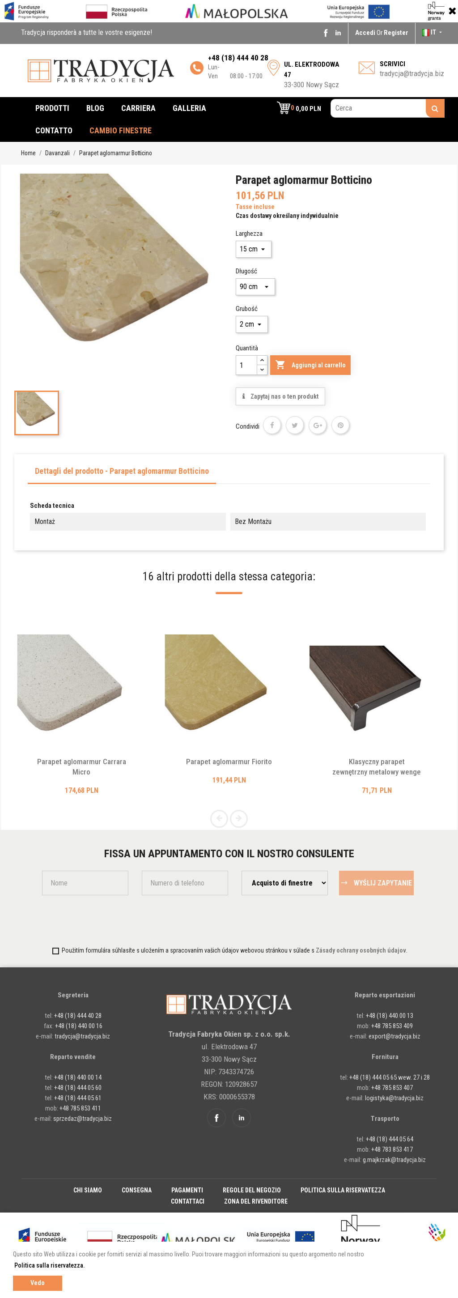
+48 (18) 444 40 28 (77, 1016)
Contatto (53, 130)
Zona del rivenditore (256, 1201)
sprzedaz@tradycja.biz (82, 1119)
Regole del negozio (252, 1190)
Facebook (325, 32)
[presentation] (94, 919)
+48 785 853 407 (392, 1088)
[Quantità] (246, 365)
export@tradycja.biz (394, 1036)
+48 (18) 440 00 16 (78, 1026)
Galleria (189, 108)
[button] (299, 108)
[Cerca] (388, 108)
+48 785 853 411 (80, 1108)
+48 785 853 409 (392, 1026)
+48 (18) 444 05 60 (78, 1088)
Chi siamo (87, 1190)
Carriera (138, 108)
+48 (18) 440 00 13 (389, 1016)
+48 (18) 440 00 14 (78, 1077)
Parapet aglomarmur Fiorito (229, 761)
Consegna (137, 1190)
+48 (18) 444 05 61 (78, 1098)
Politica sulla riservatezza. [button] (49, 1265)
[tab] (122, 473)
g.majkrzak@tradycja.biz (394, 1160)
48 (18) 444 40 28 (240, 57)
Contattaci (187, 1201)
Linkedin (338, 32)
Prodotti (52, 108)
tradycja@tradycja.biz (412, 73)
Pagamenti (187, 1190)
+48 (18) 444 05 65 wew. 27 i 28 (389, 1077)
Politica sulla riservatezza (343, 1190)
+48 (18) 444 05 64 (389, 1139)
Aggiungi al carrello (310, 365)
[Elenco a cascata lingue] (433, 32)
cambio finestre (120, 130)
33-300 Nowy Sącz (311, 74)
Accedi (366, 33)
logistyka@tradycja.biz (394, 1098)
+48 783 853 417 (392, 1149)
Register (396, 33)
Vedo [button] (37, 1283)
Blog (95, 108)
